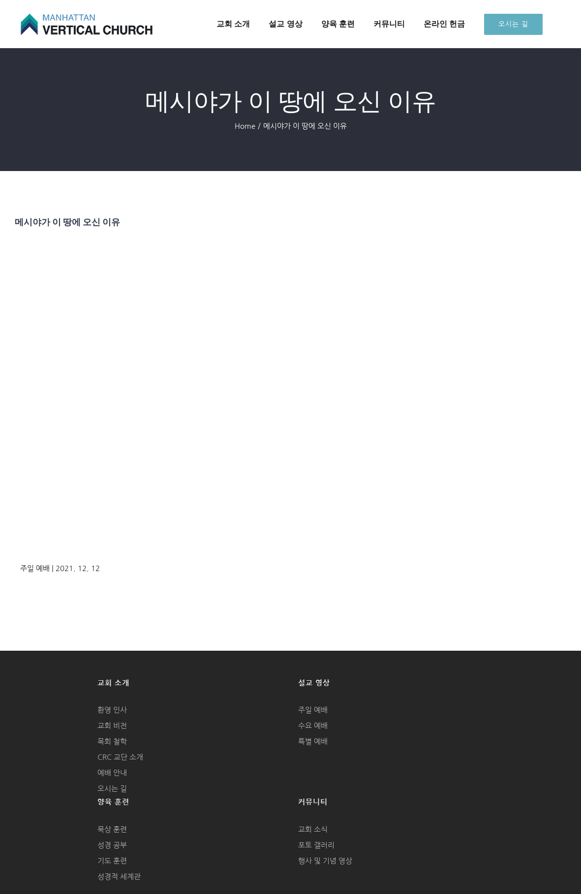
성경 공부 (112, 845)
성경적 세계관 (119, 876)
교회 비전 (112, 725)
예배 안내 (112, 773)
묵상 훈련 (112, 829)
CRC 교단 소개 (120, 757)
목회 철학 (112, 741)
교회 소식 (313, 829)
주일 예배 (313, 710)
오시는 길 (112, 788)
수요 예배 (313, 725)
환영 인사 (112, 710)
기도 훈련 (112, 861)
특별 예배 (313, 741)
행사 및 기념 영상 (325, 861)
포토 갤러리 (316, 845)
